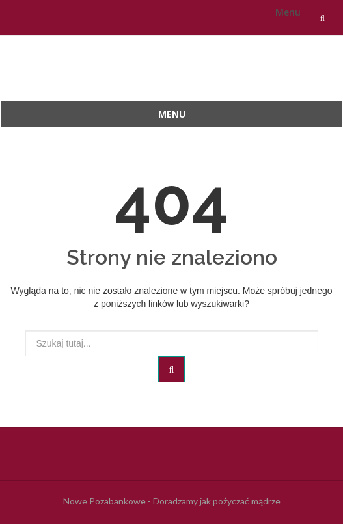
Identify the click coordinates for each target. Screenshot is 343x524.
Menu (288, 12)
